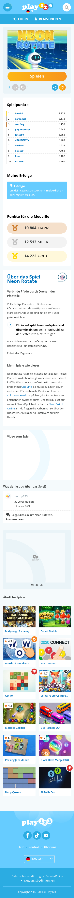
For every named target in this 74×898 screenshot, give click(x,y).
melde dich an (54, 190)
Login (20, 19)
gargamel (20, 118)
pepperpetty (22, 129)
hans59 (19, 151)
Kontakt (34, 847)
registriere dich (25, 195)
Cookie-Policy (54, 876)
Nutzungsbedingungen (39, 880)
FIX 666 (19, 161)
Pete (17, 156)
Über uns (50, 847)
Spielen (37, 76)
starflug (19, 124)
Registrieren (48, 19)
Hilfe (21, 847)
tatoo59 (19, 134)
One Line (26, 386)
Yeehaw (19, 145)
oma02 (19, 113)
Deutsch (34, 859)
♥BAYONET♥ (22, 140)
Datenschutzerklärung (26, 876)
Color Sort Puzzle (17, 395)
